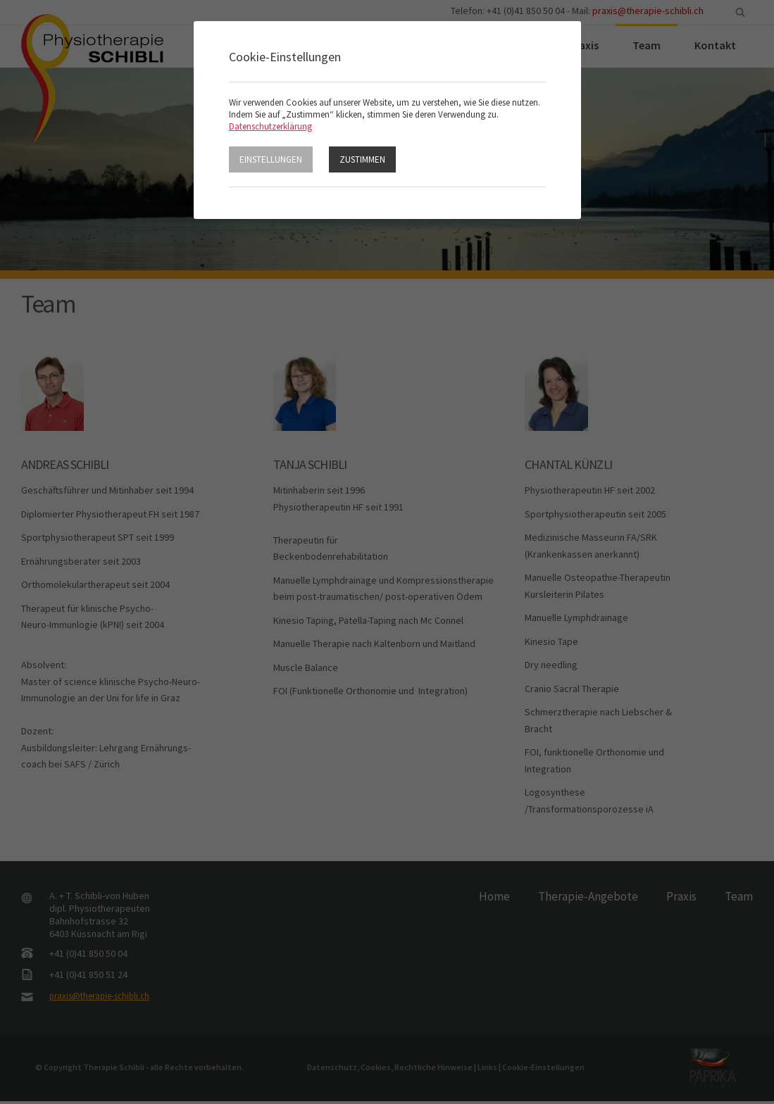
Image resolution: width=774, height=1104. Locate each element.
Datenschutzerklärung (270, 126)
